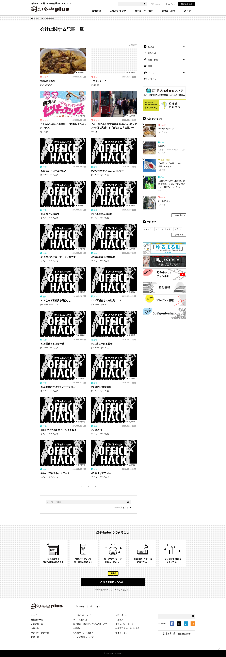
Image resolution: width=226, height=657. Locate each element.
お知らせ (152, 79)
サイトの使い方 (80, 619)
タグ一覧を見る (121, 507)
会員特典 (77, 628)
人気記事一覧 (37, 624)
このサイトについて (82, 615)
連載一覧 (35, 628)
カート (155, 4)
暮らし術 (152, 53)
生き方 (151, 46)
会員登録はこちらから (113, 581)
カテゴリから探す (144, 11)
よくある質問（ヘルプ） (84, 637)
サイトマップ (121, 633)
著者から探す (168, 11)
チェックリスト (164, 229)
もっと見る (178, 215)
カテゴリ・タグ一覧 (40, 633)
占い (178, 229)
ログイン (170, 4)
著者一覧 (35, 637)
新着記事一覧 (37, 619)
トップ (34, 615)
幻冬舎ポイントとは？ (83, 633)
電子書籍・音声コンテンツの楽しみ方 (90, 624)
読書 (150, 66)
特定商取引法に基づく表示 (127, 628)
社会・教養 (153, 59)
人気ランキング (118, 11)
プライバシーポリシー (125, 624)
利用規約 (119, 619)
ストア (187, 11)
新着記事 (96, 11)
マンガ (151, 72)
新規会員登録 (186, 4)
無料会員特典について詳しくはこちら (113, 589)
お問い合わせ (121, 615)
